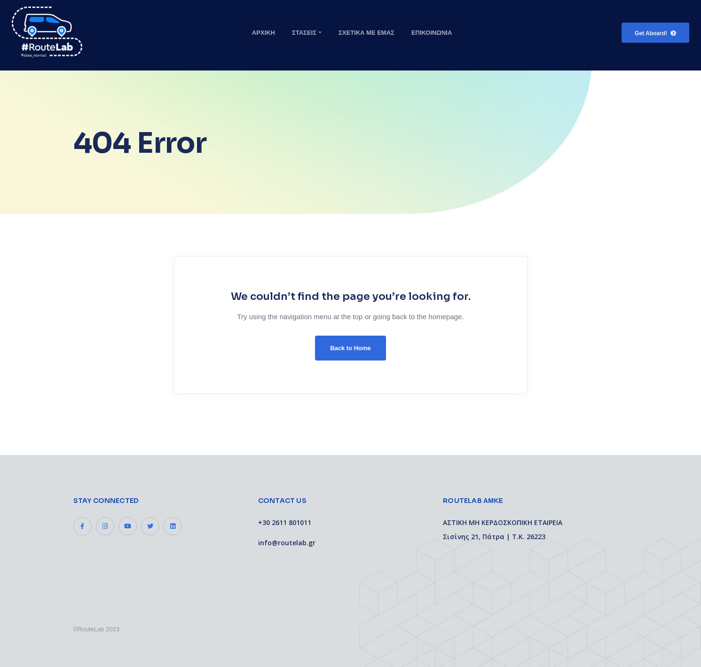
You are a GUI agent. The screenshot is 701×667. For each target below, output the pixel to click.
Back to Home (350, 348)
